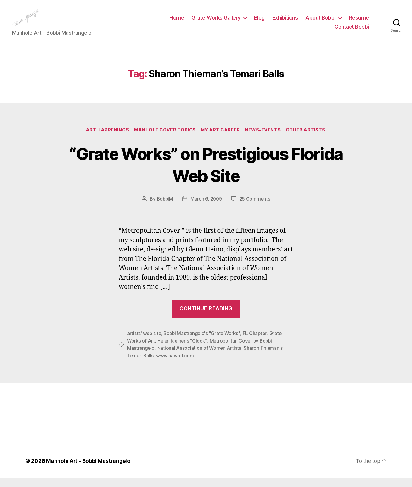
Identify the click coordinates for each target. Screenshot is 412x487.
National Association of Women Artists (200, 357)
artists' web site (144, 343)
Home (177, 22)
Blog (259, 22)
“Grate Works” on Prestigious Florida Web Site (206, 173)
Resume (359, 22)
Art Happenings (104, 139)
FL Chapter (257, 343)
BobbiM (164, 208)
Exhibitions (285, 22)
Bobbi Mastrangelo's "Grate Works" (204, 343)
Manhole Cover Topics (164, 139)
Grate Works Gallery (216, 22)
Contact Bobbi (351, 31)
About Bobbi (320, 22)
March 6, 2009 (206, 208)
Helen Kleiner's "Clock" (183, 350)
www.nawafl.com (175, 365)
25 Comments (255, 208)
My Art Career (221, 139)
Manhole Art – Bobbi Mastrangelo (89, 470)
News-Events (265, 139)
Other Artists (309, 139)
